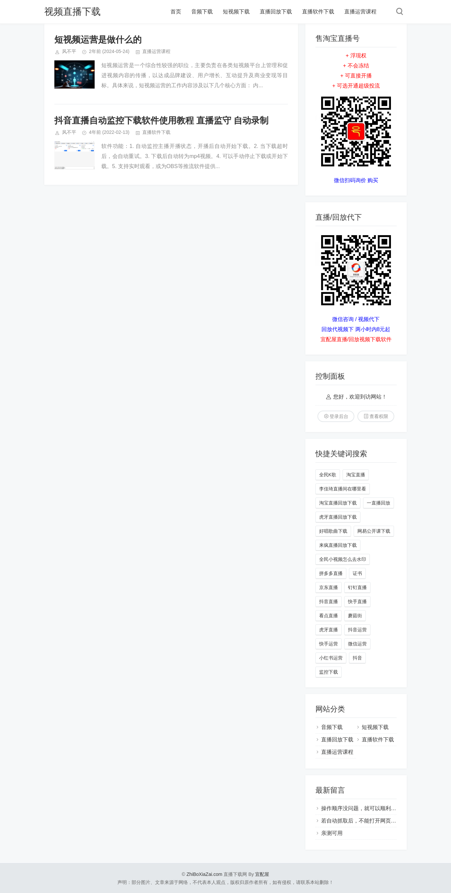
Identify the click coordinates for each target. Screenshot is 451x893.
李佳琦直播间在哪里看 (342, 488)
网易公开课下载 (373, 531)
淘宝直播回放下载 (338, 503)
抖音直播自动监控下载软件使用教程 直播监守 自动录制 (161, 120)
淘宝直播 (355, 474)
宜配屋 (262, 874)
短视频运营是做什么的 (98, 40)
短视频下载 (236, 11)
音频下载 (202, 11)
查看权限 (378, 416)
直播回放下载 (276, 11)
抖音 (357, 658)
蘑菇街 (355, 615)
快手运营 (328, 643)
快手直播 (357, 601)
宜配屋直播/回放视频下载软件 (356, 339)
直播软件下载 (318, 11)
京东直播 (328, 587)
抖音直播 (328, 601)
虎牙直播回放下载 (338, 517)
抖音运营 (357, 629)
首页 (175, 11)
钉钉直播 (357, 587)
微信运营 (357, 643)
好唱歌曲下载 (333, 531)
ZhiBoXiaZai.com (204, 874)
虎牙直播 (328, 629)
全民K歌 (327, 474)
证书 (357, 573)
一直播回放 (378, 503)
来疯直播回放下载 (338, 545)
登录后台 (339, 416)
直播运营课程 (360, 11)
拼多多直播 (331, 573)
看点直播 (328, 615)
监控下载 (328, 672)
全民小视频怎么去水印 (342, 559)
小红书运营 (331, 658)
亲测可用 (332, 833)
